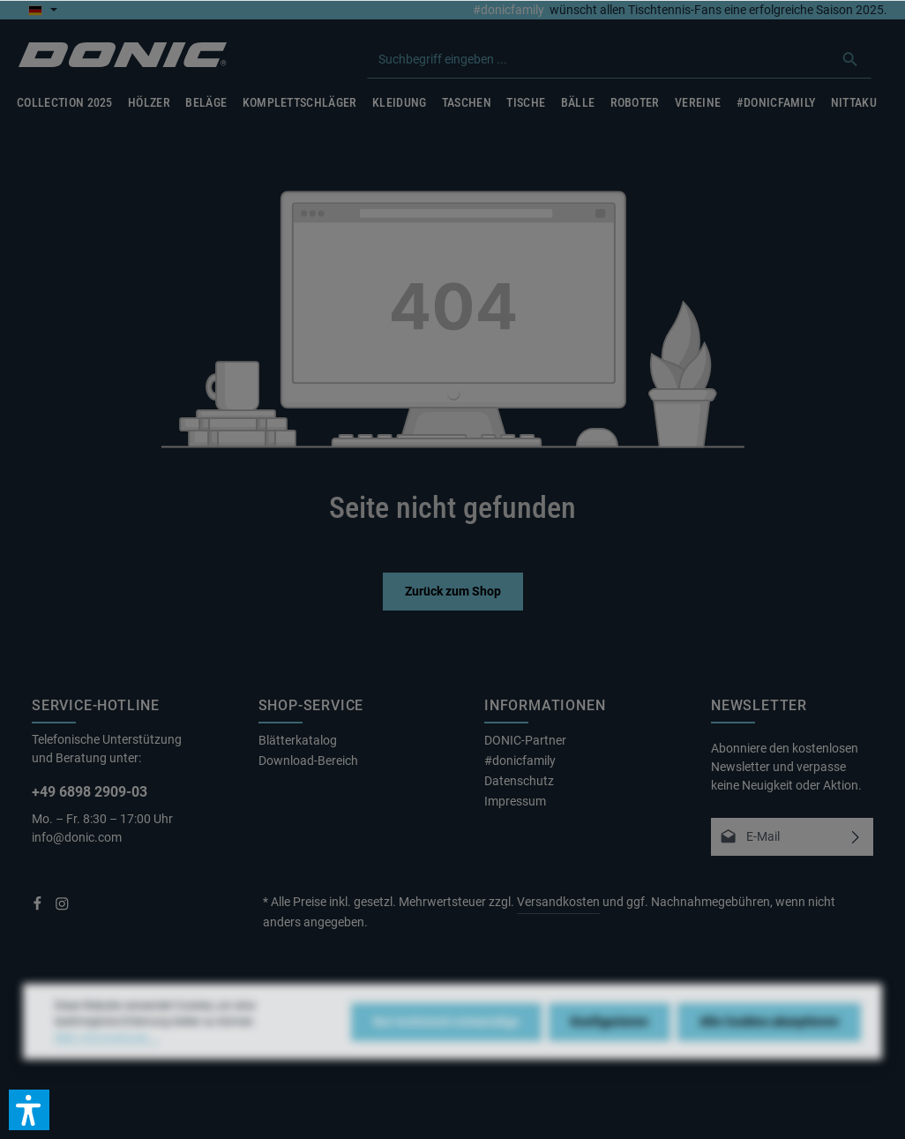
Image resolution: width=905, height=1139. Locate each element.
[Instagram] (62, 907)
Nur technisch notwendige (446, 1047)
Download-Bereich (308, 760)
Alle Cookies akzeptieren (769, 1047)
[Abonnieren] (855, 837)
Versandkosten (558, 902)
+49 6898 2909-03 (89, 791)
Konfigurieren (609, 1047)
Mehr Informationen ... (107, 1063)
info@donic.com (78, 837)
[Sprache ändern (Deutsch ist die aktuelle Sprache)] (43, 9)
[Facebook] (39, 907)
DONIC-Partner (525, 740)
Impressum (515, 801)
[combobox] (599, 59)
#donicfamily (508, 10)
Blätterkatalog (297, 740)
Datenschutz (519, 781)
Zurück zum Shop (453, 591)
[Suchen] (850, 59)
